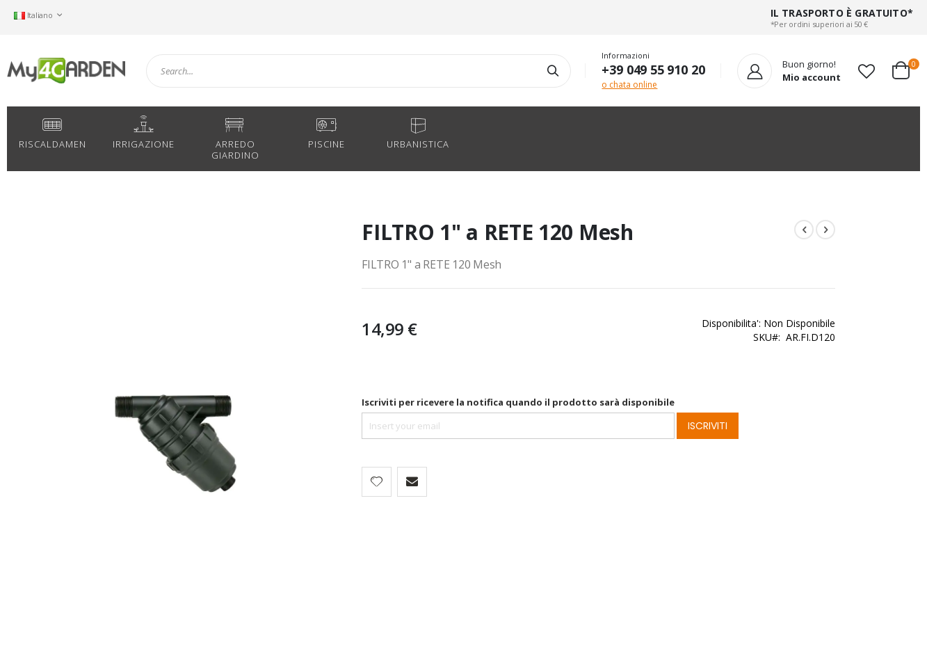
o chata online (629, 84)
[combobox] (358, 71)
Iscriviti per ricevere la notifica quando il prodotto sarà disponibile (456, 402)
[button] (866, 71)
